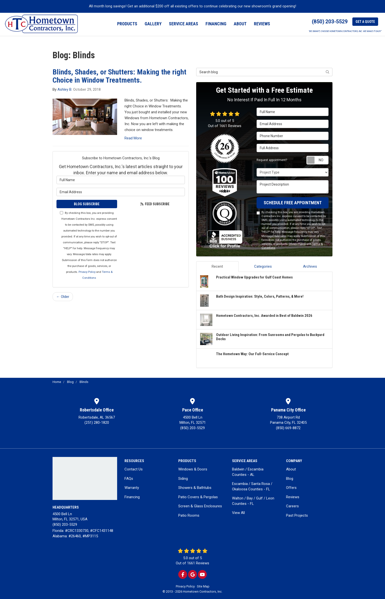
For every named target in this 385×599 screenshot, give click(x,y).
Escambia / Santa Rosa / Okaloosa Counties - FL (252, 486)
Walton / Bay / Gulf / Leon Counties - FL (253, 501)
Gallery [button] (153, 23)
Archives (310, 266)
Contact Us (133, 469)
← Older (62, 296)
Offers (291, 487)
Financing (132, 497)
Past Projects (297, 515)
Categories (263, 266)
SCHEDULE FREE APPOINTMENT (293, 202)
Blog (289, 478)
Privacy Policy (87, 272)
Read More (133, 138)
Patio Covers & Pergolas (198, 497)
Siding (183, 478)
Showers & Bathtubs (194, 487)
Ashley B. (64, 89)
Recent (217, 266)
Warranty (131, 487)
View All (238, 513)
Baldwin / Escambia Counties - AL (247, 472)
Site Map (203, 586)
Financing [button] (216, 23)
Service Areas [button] (183, 23)
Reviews (292, 497)
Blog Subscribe (86, 204)
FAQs (128, 478)
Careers (292, 506)
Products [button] (127, 23)
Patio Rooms (188, 515)
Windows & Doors (192, 469)
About (291, 469)
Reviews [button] (262, 23)
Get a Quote (365, 22)
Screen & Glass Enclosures (200, 506)
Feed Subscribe (155, 204)
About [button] (240, 23)
